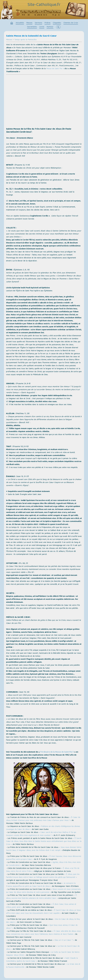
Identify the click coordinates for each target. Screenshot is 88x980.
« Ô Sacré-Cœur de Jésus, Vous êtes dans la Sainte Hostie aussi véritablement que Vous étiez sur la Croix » (44, 841)
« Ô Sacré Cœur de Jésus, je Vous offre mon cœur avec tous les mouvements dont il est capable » (43, 912)
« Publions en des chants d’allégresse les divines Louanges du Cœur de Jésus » (43, 828)
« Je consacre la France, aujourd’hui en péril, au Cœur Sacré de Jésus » (41, 885)
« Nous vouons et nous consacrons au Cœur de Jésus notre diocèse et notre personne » (43, 891)
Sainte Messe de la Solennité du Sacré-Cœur (31, 36)
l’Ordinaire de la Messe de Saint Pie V (57, 752)
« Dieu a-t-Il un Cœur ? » (63, 940)
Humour (50, 27)
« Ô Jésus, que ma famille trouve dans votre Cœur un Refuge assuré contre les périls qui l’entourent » (42, 876)
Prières (47, 23)
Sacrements (32, 27)
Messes (29, 23)
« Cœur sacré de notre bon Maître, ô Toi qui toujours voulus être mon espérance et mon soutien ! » (41, 834)
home (11, 23)
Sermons (38, 23)
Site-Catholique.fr (44, 4)
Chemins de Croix (70, 23)
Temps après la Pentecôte (25, 40)
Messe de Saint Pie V (55, 69)
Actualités (20, 23)
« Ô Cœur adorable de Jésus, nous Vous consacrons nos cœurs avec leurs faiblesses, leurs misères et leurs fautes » (43, 933)
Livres (41, 27)
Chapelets (57, 23)
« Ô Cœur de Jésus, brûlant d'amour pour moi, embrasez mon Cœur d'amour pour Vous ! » (43, 819)
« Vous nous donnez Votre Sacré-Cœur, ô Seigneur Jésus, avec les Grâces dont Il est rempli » (43, 849)
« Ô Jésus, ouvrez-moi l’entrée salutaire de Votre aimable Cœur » (41, 897)
